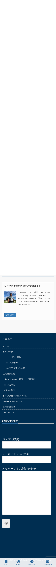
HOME (18, 562)
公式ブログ (8, 351)
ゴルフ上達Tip (11, 362)
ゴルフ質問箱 (9, 385)
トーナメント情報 (13, 357)
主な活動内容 (9, 374)
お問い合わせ (9, 407)
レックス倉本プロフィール (15, 396)
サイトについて (10, 412)
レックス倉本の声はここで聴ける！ (21, 379)
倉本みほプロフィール (13, 401)
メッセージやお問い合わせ (26, 491)
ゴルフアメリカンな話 (15, 368)
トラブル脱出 (9, 390)
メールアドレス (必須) (26, 456)
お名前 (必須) (26, 442)
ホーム (6, 346)
